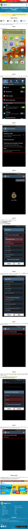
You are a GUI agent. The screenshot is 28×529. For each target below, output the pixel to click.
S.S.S (15, 511)
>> (23, 0)
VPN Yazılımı (4, 507)
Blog (15, 510)
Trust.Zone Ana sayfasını (4, 477)
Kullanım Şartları (5, 510)
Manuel (16, 513)
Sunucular (4, 508)
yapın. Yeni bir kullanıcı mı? (18, 14)
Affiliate (3, 514)
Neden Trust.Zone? (18, 505)
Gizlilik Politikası (5, 511)
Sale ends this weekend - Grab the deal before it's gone (10, 520)
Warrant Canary (5, 513)
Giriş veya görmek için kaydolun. (12, 376)
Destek (16, 508)
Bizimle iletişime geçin (18, 507)
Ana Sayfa (4, 505)
